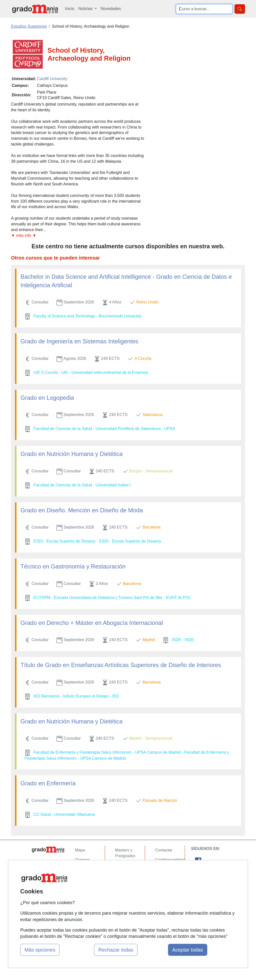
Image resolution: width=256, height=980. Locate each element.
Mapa (80, 850)
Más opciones (39, 950)
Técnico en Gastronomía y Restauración (73, 566)
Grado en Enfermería (48, 783)
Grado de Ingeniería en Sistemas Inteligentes (79, 341)
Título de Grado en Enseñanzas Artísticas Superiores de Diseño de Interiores (120, 665)
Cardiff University (52, 79)
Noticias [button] (86, 8)
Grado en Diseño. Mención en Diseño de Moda (81, 510)
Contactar (163, 850)
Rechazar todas (115, 950)
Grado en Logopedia (47, 398)
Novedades (111, 8)
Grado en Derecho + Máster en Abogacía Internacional (91, 623)
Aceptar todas (187, 950)
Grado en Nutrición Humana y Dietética (71, 454)
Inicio (69, 8)
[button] (78, 236)
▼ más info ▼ (23, 235)
